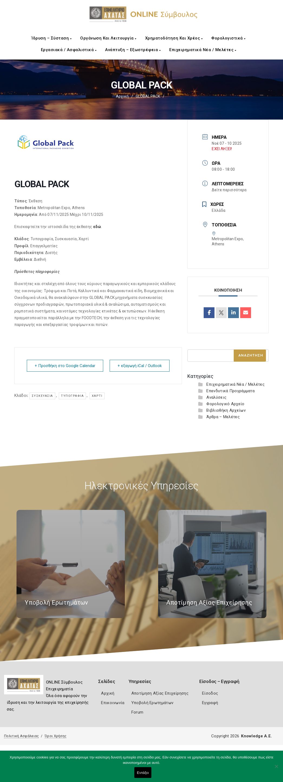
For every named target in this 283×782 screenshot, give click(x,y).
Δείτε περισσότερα (229, 190)
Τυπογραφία (72, 396)
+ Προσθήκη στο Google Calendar (65, 365)
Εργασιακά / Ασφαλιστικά (69, 49)
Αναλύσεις (216, 397)
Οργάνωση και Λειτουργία (108, 38)
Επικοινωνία (112, 702)
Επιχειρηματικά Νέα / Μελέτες (202, 49)
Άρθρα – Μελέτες (223, 416)
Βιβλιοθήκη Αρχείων (225, 410)
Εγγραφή (210, 702)
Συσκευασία (42, 396)
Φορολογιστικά (228, 38)
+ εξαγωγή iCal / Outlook (140, 365)
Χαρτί (97, 396)
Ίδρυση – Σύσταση (51, 38)
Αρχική (122, 96)
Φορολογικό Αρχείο (225, 403)
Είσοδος (210, 693)
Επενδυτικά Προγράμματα (230, 390)
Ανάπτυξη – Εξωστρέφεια (133, 49)
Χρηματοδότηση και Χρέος (174, 38)
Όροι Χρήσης (55, 736)
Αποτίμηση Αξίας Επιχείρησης (159, 693)
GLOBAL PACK (148, 96)
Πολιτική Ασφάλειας (21, 736)
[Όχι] (276, 769)
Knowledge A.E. (256, 736)
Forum (137, 712)
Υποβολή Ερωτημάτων (152, 702)
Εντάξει (143, 773)
